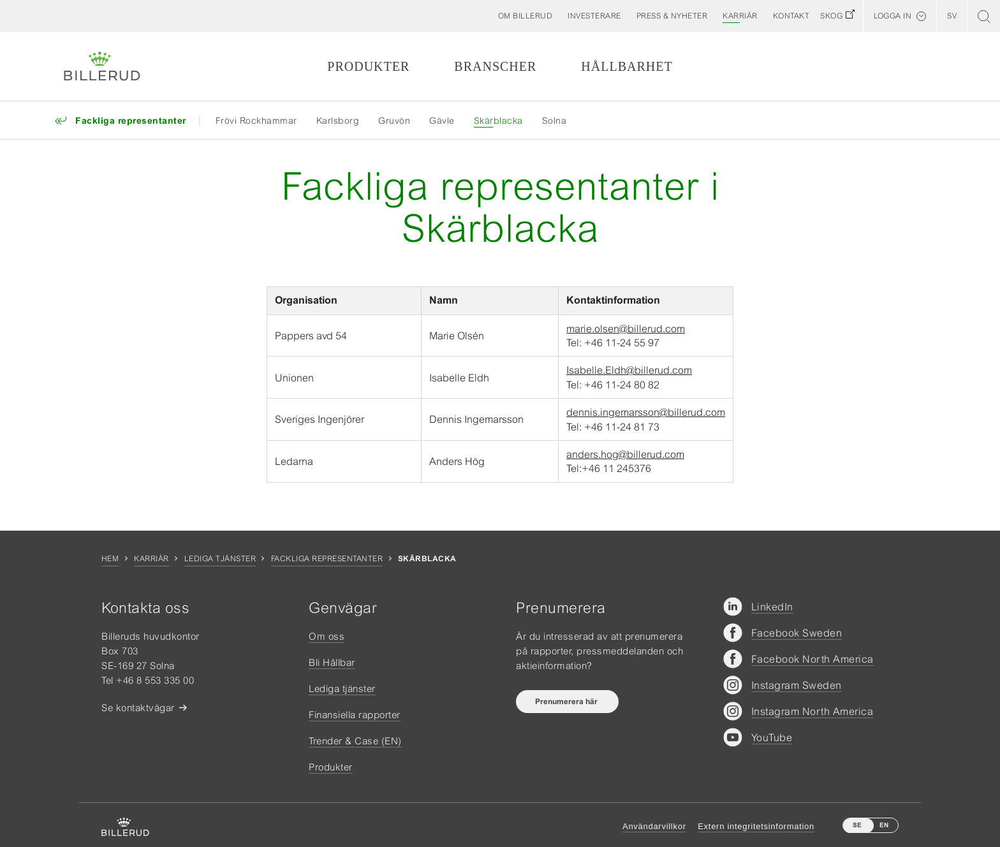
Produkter (368, 66)
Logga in (892, 15)
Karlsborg (338, 120)
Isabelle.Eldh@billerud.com (629, 370)
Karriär (151, 558)
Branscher (495, 66)
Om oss (326, 636)
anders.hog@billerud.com (625, 454)
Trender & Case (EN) (355, 740)
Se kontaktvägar (138, 707)
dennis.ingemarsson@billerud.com (645, 412)
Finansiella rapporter (355, 714)
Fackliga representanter (327, 558)
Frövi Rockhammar (256, 120)
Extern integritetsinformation (756, 826)
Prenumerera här (567, 701)
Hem (110, 558)
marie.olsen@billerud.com (625, 328)
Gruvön (394, 120)
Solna (554, 120)
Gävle (442, 120)
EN (883, 825)
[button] (525, 16)
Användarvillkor (654, 826)
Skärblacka (498, 120)
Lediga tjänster (220, 558)
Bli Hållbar (332, 662)
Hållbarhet (626, 66)
